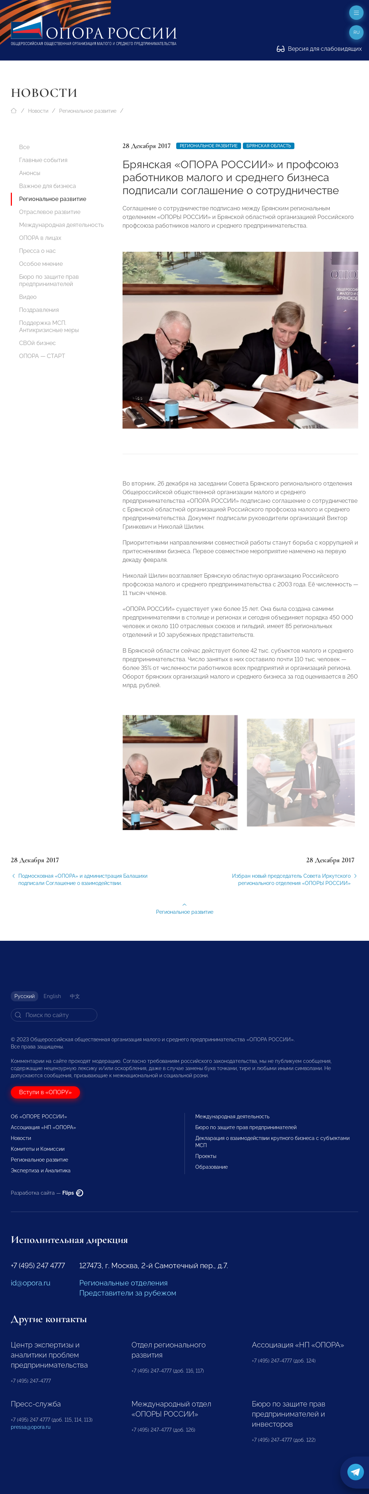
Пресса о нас (37, 250)
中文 (75, 996)
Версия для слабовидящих (319, 48)
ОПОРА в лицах (40, 237)
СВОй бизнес (37, 343)
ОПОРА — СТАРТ (42, 356)
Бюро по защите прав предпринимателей (49, 280)
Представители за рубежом (127, 1293)
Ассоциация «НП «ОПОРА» (43, 1127)
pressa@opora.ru (30, 1427)
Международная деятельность (61, 225)
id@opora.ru (30, 1283)
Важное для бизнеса (47, 186)
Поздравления (39, 310)
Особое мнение (41, 263)
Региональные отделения (123, 1283)
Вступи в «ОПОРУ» (45, 1092)
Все (24, 147)
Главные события (43, 160)
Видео (28, 297)
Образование (211, 1167)
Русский (24, 996)
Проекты (205, 1156)
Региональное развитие (87, 111)
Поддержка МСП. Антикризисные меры (49, 326)
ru (357, 32)
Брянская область (268, 145)
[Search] (54, 1014)
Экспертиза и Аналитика (41, 1170)
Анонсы (29, 173)
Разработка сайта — (47, 1193)
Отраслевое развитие (49, 212)
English (52, 996)
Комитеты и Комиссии (38, 1149)
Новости (38, 111)
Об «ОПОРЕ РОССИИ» (39, 1116)
